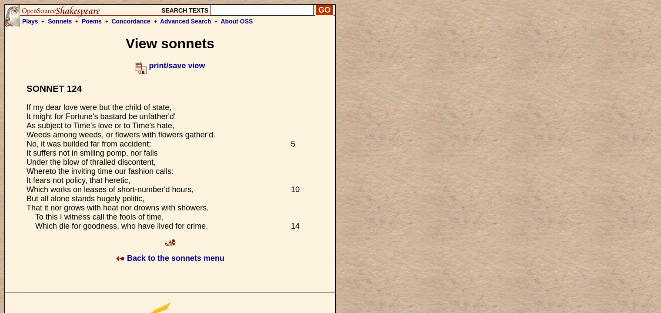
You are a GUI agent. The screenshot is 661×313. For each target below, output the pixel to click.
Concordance (130, 21)
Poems (92, 21)
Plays (30, 21)
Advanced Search (185, 21)
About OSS (237, 21)
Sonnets (60, 21)
